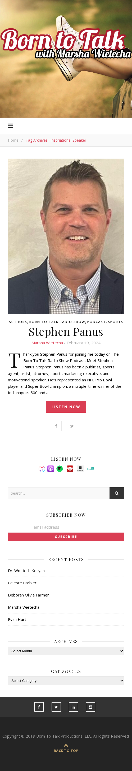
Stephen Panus (66, 331)
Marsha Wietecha (47, 342)
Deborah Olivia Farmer (28, 595)
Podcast (96, 322)
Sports (115, 322)
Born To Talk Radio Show (57, 322)
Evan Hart (17, 619)
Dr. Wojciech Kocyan (26, 570)
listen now (66, 406)
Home (13, 140)
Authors (18, 322)
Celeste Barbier (22, 582)
